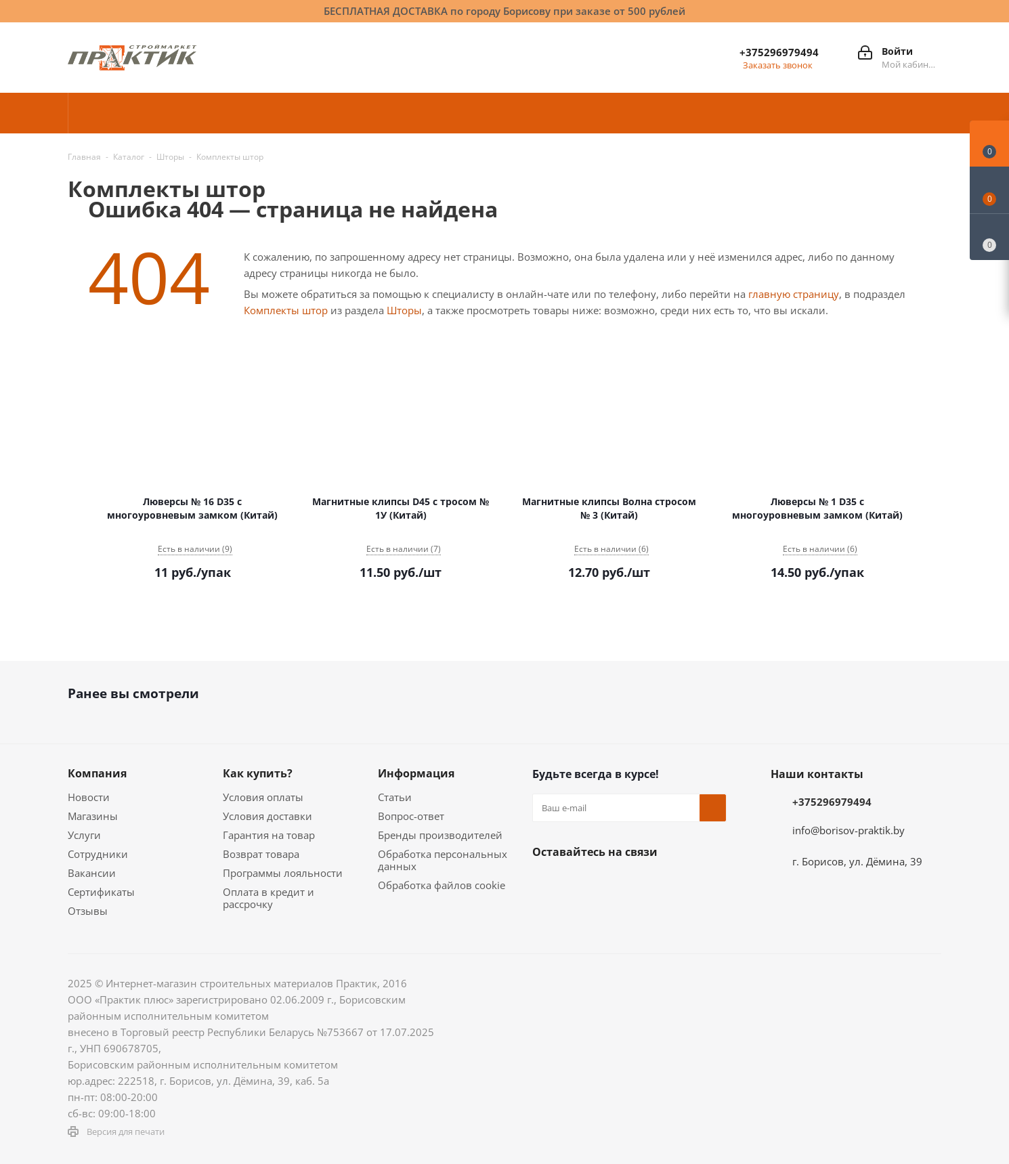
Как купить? (258, 773)
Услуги (84, 835)
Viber (545, 917)
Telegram (647, 883)
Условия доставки (267, 816)
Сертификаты (101, 892)
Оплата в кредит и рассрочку (268, 898)
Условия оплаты (263, 797)
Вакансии (92, 873)
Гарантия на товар (269, 835)
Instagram (613, 883)
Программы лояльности (283, 873)
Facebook (579, 883)
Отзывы (88, 911)
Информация (416, 773)
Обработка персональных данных (442, 860)
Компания (97, 773)
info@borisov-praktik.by (848, 830)
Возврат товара (261, 854)
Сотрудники (98, 854)
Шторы (404, 310)
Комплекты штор (286, 310)
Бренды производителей (440, 835)
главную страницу (793, 294)
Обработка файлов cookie (441, 885)
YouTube (681, 883)
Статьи (395, 797)
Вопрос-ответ (411, 816)
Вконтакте (545, 883)
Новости (89, 797)
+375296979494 (779, 52)
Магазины (93, 816)
